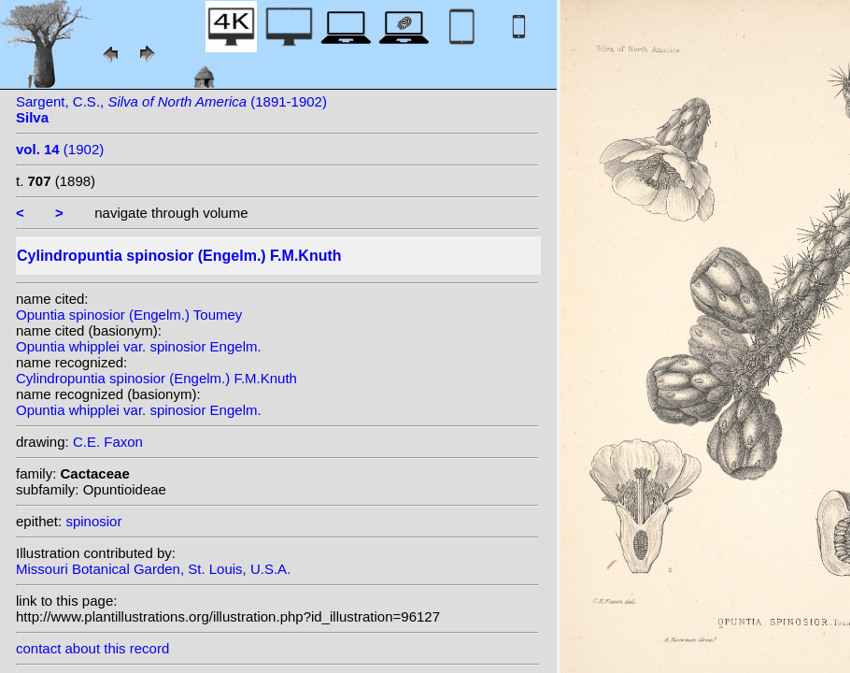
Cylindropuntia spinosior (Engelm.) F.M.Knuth (156, 378)
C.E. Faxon (108, 442)
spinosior (93, 521)
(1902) (60, 149)
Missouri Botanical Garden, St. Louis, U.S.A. (153, 569)
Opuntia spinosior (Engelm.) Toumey (129, 314)
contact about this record (92, 648)
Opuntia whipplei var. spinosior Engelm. (139, 346)
